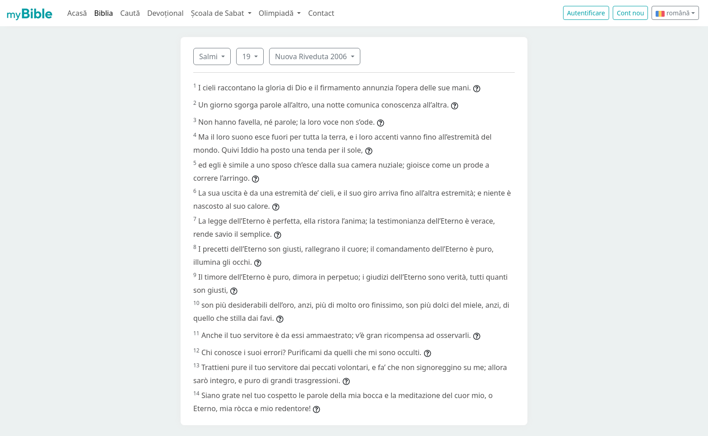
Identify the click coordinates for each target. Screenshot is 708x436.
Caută (130, 13)
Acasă (77, 13)
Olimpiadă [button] (277, 13)
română (672, 13)
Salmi (209, 56)
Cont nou (630, 13)
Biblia (103, 13)
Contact (321, 13)
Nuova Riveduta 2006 (312, 56)
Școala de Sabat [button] (218, 13)
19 (247, 56)
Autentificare (586, 13)
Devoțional (165, 13)
